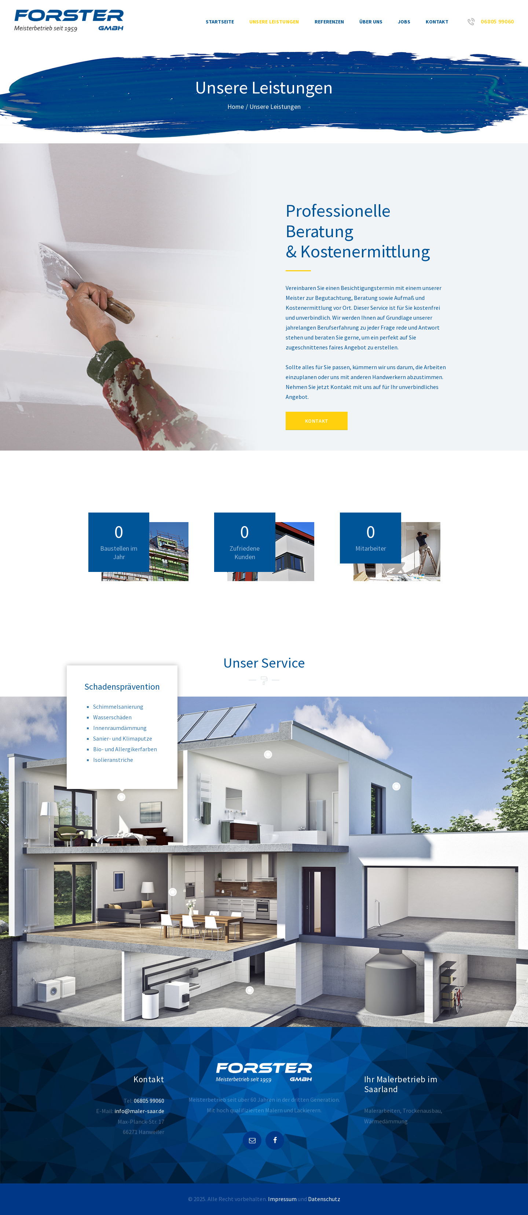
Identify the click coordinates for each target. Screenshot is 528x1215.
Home (235, 106)
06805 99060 (149, 1100)
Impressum (282, 1199)
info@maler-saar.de (139, 1111)
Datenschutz (324, 1199)
